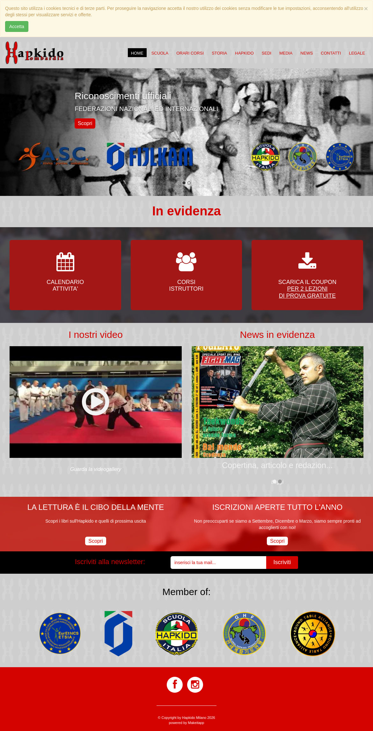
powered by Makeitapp (186, 723)
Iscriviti (282, 562)
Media (285, 53)
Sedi (266, 53)
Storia (219, 53)
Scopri (85, 123)
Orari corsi (190, 53)
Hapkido (244, 53)
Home (137, 53)
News (306, 53)
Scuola (159, 53)
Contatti (331, 53)
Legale (357, 53)
